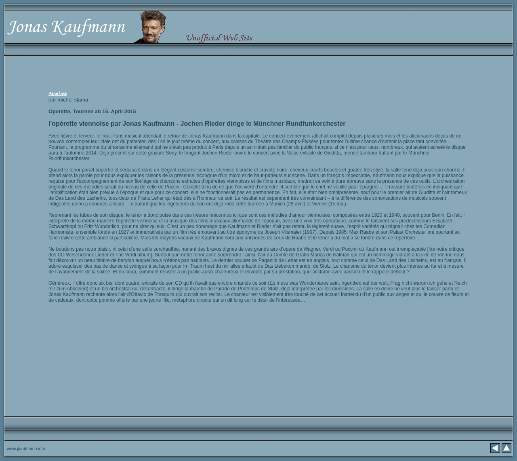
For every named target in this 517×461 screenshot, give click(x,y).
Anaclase (57, 93)
